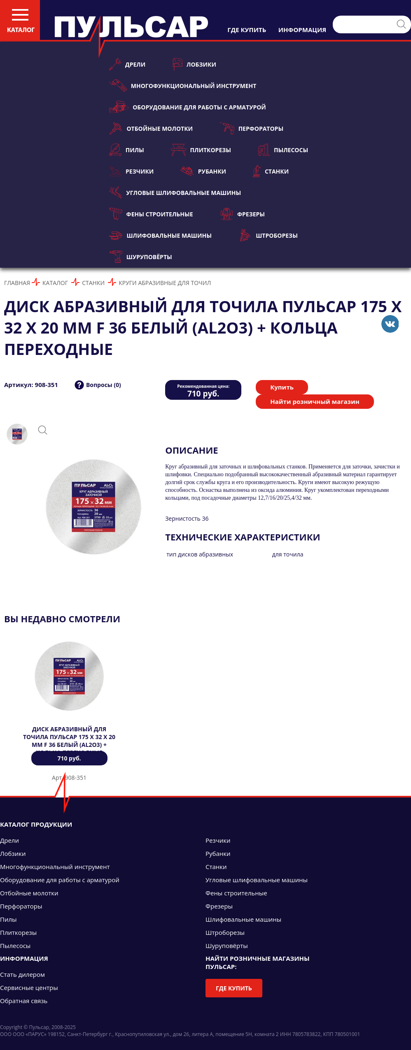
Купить (282, 387)
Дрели (127, 64)
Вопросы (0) (103, 385)
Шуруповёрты (140, 256)
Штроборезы (268, 235)
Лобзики (194, 64)
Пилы (126, 150)
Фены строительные (151, 214)
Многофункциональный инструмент (182, 85)
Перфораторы (251, 128)
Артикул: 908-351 (31, 384)
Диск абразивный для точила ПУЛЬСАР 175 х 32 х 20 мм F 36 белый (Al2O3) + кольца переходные (69, 740)
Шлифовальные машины (160, 235)
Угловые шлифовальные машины (175, 192)
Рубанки (203, 171)
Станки (271, 171)
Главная (17, 283)
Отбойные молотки (151, 128)
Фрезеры (242, 214)
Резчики (131, 171)
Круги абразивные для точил (165, 283)
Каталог (55, 283)
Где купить (234, 988)
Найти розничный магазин (314, 401)
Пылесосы (283, 150)
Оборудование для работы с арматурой (187, 107)
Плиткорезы (201, 150)
